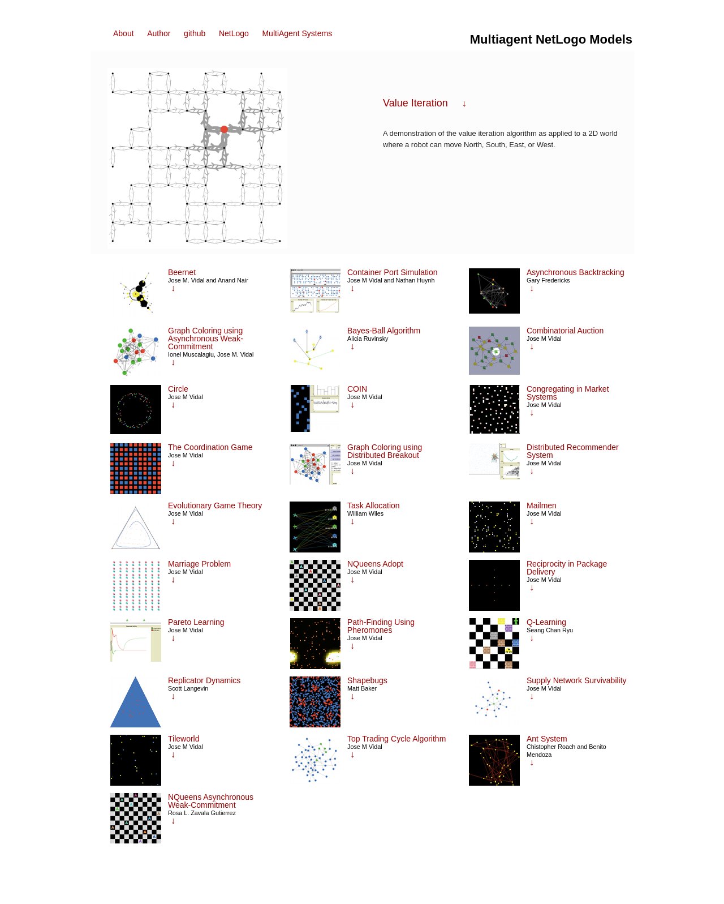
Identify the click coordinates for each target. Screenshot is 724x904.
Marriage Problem (199, 563)
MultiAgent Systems (297, 33)
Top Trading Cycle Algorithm (396, 738)
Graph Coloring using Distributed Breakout (384, 451)
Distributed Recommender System (573, 451)
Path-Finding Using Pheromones (381, 626)
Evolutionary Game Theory (215, 505)
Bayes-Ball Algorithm (383, 330)
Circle (178, 388)
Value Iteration (415, 103)
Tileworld (184, 738)
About (123, 33)
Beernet (182, 272)
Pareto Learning (196, 622)
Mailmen (542, 505)
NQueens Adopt (375, 563)
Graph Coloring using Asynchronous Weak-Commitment (205, 338)
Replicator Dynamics (204, 680)
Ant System (547, 738)
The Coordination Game (210, 447)
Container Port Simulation (392, 272)
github (194, 33)
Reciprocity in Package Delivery (567, 567)
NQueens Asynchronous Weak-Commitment (210, 800)
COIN (357, 388)
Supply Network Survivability (577, 680)
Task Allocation (373, 505)
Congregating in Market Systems (568, 392)
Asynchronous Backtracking (575, 272)
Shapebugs (367, 680)
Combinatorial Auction (565, 330)
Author (158, 33)
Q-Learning (546, 622)
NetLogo (234, 33)
